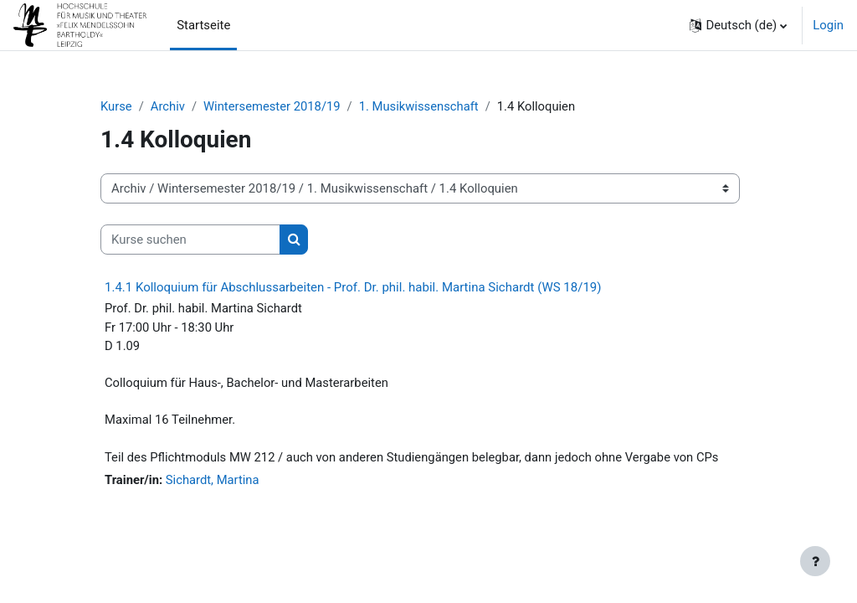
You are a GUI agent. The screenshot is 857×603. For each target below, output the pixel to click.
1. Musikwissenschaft (421, 106)
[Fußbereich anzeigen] (815, 561)
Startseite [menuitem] (203, 25)
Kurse (116, 106)
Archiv (168, 106)
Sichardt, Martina (213, 481)
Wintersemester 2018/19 (273, 106)
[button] (738, 25)
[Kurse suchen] (190, 239)
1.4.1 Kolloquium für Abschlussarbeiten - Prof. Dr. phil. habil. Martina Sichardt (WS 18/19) (353, 288)
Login (828, 25)
